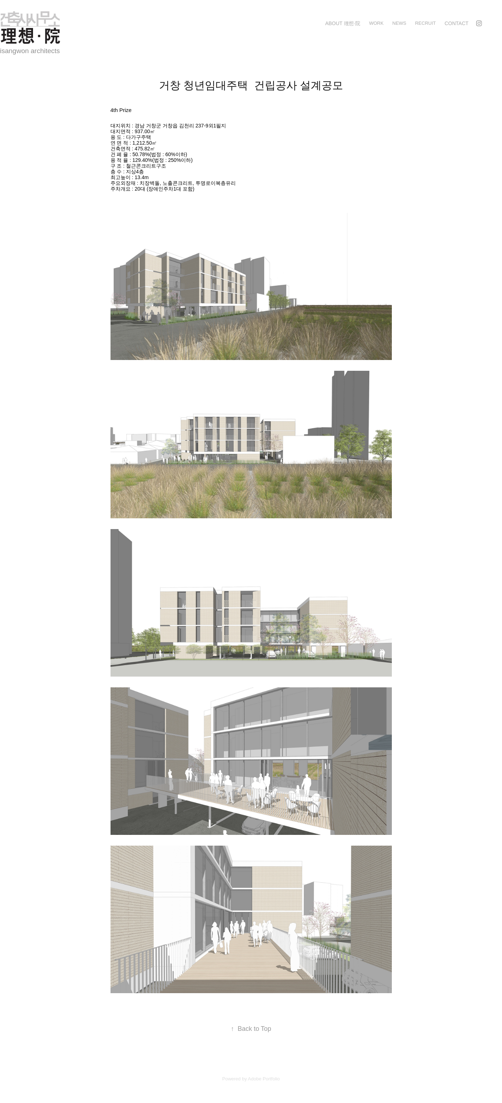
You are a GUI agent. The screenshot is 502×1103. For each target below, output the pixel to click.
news (399, 23)
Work (376, 23)
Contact (457, 23)
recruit (425, 23)
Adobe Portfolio (264, 1078)
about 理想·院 (342, 23)
